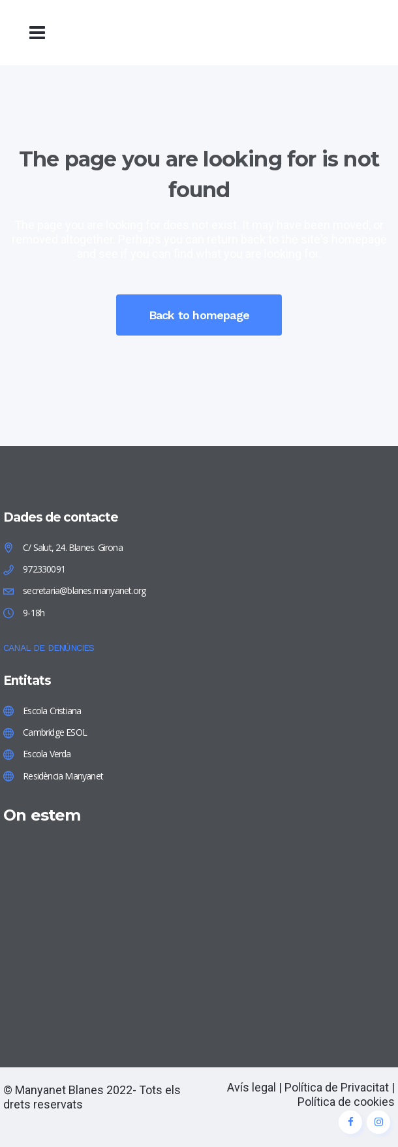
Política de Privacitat (336, 1087)
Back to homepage (199, 315)
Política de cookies (346, 1101)
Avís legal (251, 1087)
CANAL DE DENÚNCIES (49, 647)
